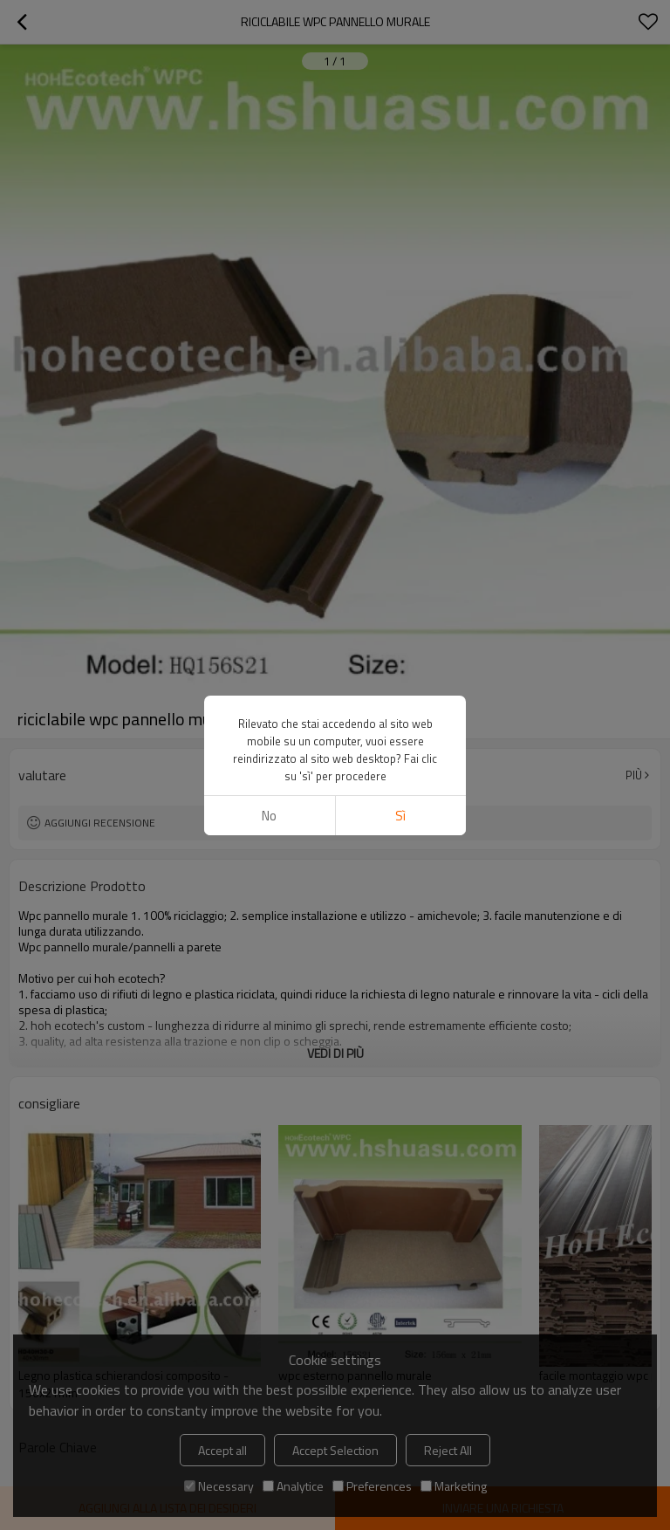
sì (400, 816)
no (269, 816)
